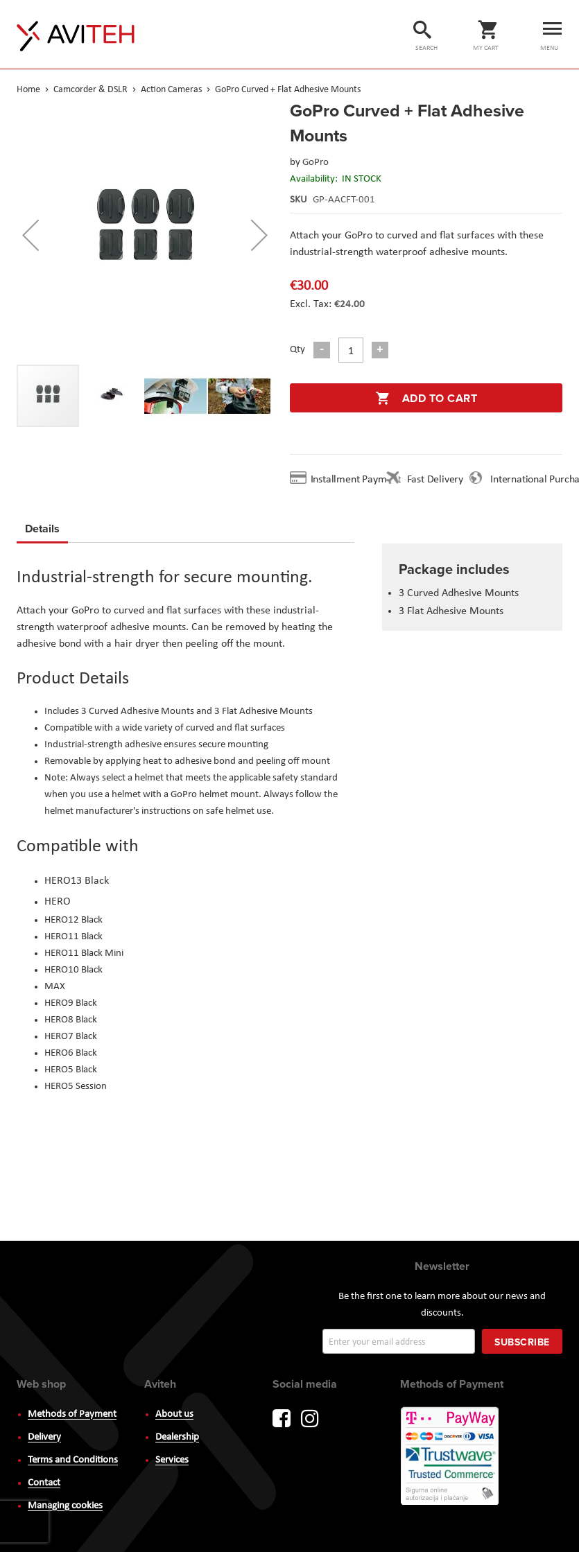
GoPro (315, 162)
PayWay (450, 1457)
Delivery (44, 1437)
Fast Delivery (435, 479)
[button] (30, 235)
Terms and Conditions (73, 1460)
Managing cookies (65, 1506)
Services (172, 1460)
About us (174, 1414)
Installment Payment (358, 479)
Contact (44, 1483)
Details (42, 529)
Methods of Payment (72, 1414)
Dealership (177, 1437)
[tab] (42, 530)
